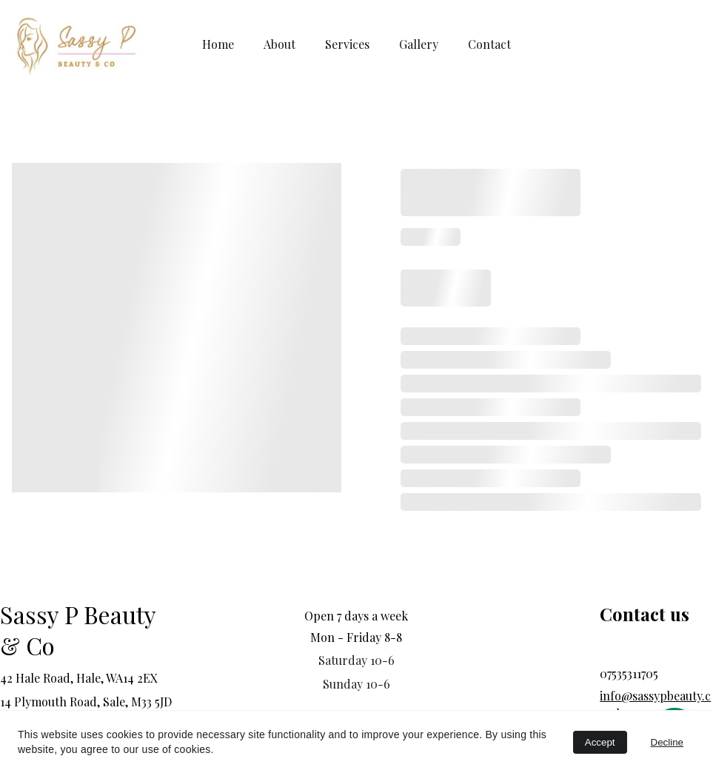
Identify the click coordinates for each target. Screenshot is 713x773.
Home (218, 44)
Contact (489, 44)
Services (347, 44)
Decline (667, 742)
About (279, 44)
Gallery (418, 44)
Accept (600, 742)
